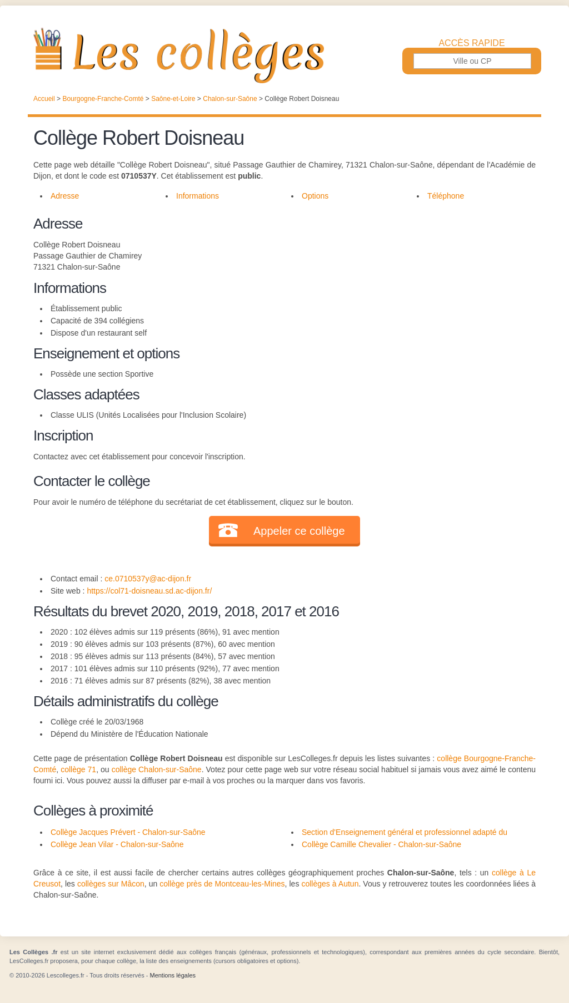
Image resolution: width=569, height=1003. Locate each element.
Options (315, 195)
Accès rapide (471, 43)
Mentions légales (172, 975)
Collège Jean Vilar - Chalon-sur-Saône (117, 844)
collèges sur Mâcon (110, 883)
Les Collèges (284, 55)
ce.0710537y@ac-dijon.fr (147, 578)
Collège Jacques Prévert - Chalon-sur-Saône (128, 832)
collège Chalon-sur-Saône (157, 769)
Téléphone (445, 195)
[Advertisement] (404, 290)
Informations (197, 195)
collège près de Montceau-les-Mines (221, 883)
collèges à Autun (329, 883)
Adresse (65, 195)
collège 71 (78, 769)
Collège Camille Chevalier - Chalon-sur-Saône (381, 844)
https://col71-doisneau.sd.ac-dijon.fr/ (149, 590)
